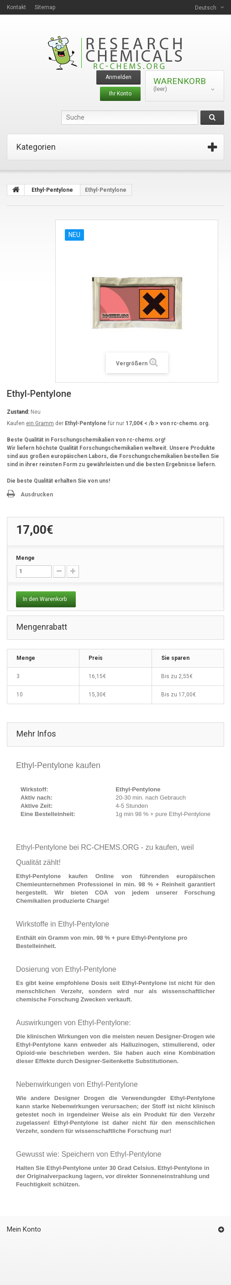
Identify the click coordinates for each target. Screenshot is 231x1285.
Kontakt (16, 7)
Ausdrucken (37, 494)
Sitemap (45, 7)
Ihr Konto (120, 93)
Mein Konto (24, 1229)
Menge (25, 558)
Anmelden (118, 77)
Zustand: (18, 412)
